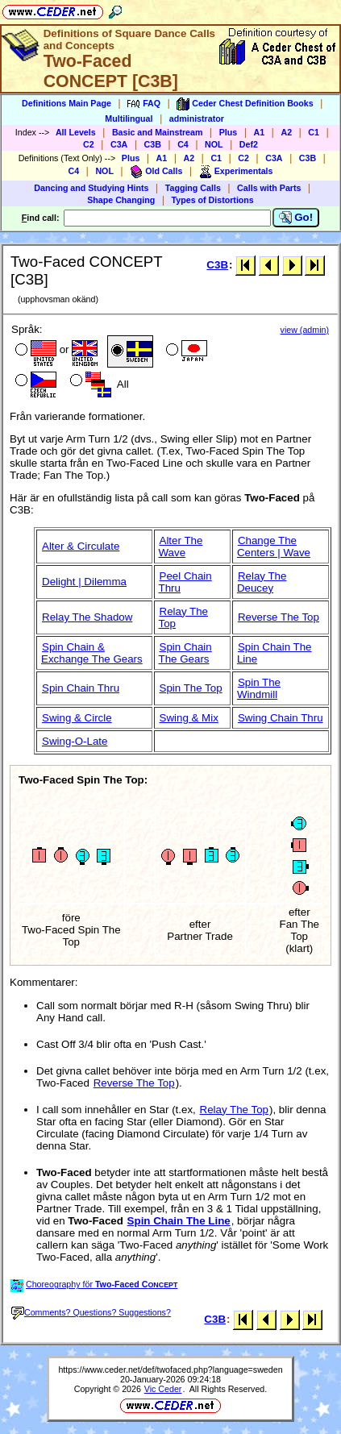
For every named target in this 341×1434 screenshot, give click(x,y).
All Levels (76, 132)
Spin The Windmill (259, 688)
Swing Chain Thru (280, 718)
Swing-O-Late (75, 741)
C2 (88, 144)
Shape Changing (121, 200)
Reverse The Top (278, 617)
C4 (183, 144)
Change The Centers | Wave (273, 546)
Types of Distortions (213, 200)
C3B (152, 144)
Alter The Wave (181, 546)
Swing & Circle (77, 718)
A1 (259, 132)
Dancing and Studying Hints (91, 188)
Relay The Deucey (262, 582)
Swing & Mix (189, 718)
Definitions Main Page (66, 103)
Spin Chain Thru (80, 688)
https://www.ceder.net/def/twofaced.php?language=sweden (170, 1369)
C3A (118, 144)
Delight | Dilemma (84, 582)
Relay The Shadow (87, 617)
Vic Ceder (163, 1389)
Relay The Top (234, 1110)
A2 (286, 132)
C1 (313, 132)
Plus (228, 132)
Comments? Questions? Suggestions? (91, 1312)
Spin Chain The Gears (185, 653)
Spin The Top (191, 688)
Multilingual (128, 118)
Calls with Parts (269, 188)
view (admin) (305, 330)
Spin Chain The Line (179, 1221)
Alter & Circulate (80, 546)
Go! (296, 217)
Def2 (248, 144)
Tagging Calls (193, 188)
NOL (214, 144)
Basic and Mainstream (157, 132)
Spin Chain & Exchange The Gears (92, 653)
